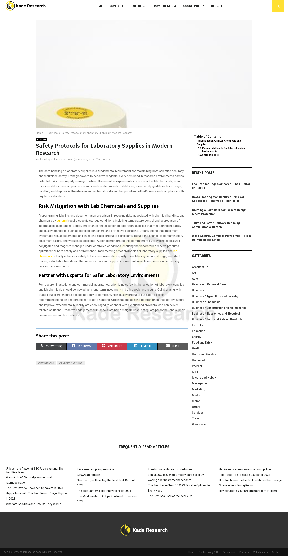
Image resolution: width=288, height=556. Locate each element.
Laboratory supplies (71, 363)
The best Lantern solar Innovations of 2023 (104, 490)
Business (41, 139)
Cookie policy (193, 6)
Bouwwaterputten (88, 474)
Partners (138, 6)
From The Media (164, 6)
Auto (195, 278)
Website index (260, 552)
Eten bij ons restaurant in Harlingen (170, 469)
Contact (116, 6)
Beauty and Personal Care (209, 284)
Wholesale (199, 424)
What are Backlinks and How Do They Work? (33, 504)
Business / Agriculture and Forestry (215, 296)
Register (218, 6)
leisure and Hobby (204, 377)
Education (198, 331)
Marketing (198, 389)
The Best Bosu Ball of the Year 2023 (170, 496)
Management (200, 383)
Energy (196, 336)
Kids (195, 371)
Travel (196, 418)
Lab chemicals (46, 363)
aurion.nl (62, 220)
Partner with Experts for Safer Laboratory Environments (223, 150)
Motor (196, 401)
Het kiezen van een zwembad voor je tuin (245, 469)
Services (198, 412)
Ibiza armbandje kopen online (95, 469)
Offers (196, 406)
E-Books (197, 325)
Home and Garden (204, 354)
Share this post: (210, 154)
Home (98, 6)
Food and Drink (202, 342)
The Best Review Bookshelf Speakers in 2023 (34, 488)
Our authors (229, 552)
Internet (197, 366)
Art (194, 272)
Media (196, 395)
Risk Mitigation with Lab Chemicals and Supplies (219, 142)
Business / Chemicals (206, 302)
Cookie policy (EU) (209, 552)
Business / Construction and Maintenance (219, 307)
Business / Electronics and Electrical (216, 313)
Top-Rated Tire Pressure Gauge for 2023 (244, 474)
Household (199, 360)
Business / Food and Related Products (217, 319)
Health (196, 348)
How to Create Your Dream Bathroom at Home (248, 490)
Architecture (200, 267)
